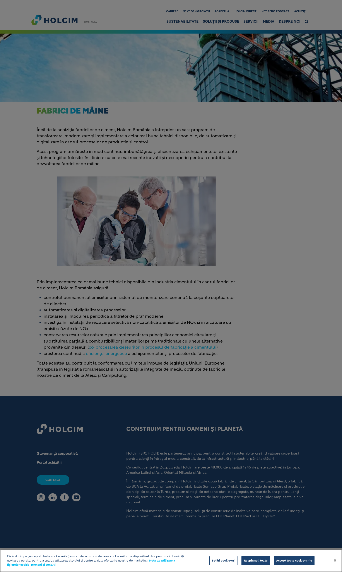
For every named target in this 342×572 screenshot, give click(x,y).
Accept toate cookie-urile (294, 561)
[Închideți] (335, 561)
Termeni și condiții (43, 565)
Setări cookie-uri (223, 561)
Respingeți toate (256, 561)
